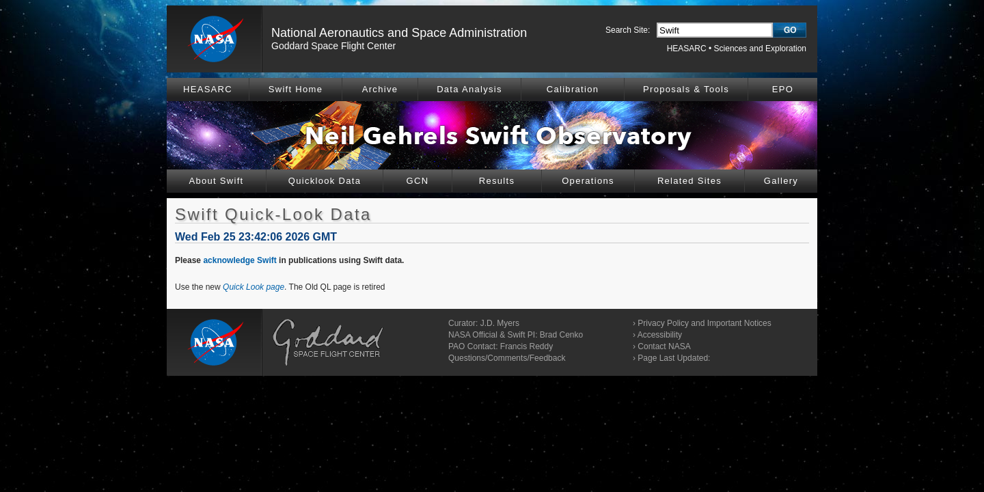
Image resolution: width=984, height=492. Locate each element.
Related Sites (689, 181)
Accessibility (660, 335)
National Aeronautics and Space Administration (399, 33)
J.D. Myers (499, 323)
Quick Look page (253, 287)
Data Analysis (469, 89)
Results (497, 181)
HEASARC (687, 48)
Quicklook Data (324, 181)
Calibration (573, 89)
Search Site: (627, 30)
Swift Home (296, 89)
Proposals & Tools (686, 89)
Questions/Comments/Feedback (506, 358)
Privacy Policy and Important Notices (704, 323)
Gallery (781, 181)
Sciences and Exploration (760, 48)
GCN (418, 181)
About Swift (216, 181)
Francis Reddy (526, 346)
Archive (380, 89)
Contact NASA (664, 346)
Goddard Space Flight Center (333, 45)
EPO (782, 89)
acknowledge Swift (239, 260)
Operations (588, 181)
